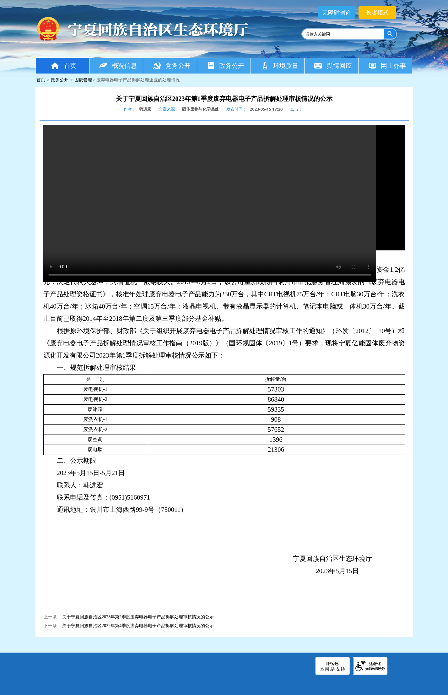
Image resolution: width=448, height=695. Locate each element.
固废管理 (83, 80)
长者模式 (377, 12)
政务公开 (226, 65)
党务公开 (172, 65)
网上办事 (387, 65)
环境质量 (279, 65)
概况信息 (118, 65)
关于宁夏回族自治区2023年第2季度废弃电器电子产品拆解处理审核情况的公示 (138, 617)
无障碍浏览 (336, 12)
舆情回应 (333, 65)
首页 (63, 65)
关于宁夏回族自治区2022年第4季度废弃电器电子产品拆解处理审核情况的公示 (138, 625)
